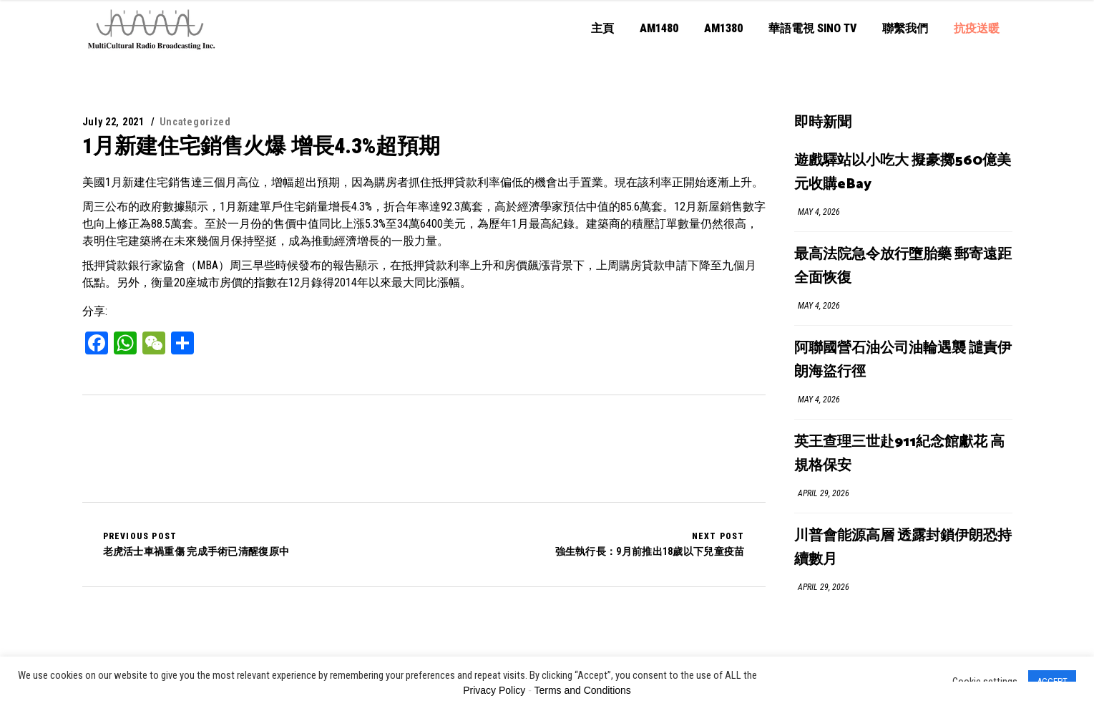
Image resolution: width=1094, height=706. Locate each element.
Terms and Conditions (582, 690)
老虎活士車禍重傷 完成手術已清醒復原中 (196, 544)
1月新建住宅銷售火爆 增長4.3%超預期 (261, 145)
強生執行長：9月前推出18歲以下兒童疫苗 (650, 544)
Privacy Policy (494, 690)
